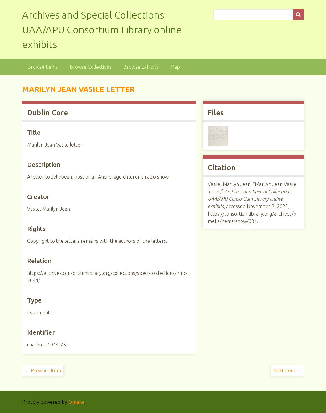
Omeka (76, 402)
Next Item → (287, 370)
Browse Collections (91, 67)
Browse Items (42, 67)
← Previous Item (43, 370)
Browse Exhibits (140, 67)
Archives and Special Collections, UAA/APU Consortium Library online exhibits (102, 29)
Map (175, 67)
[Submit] (298, 14)
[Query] (258, 14)
